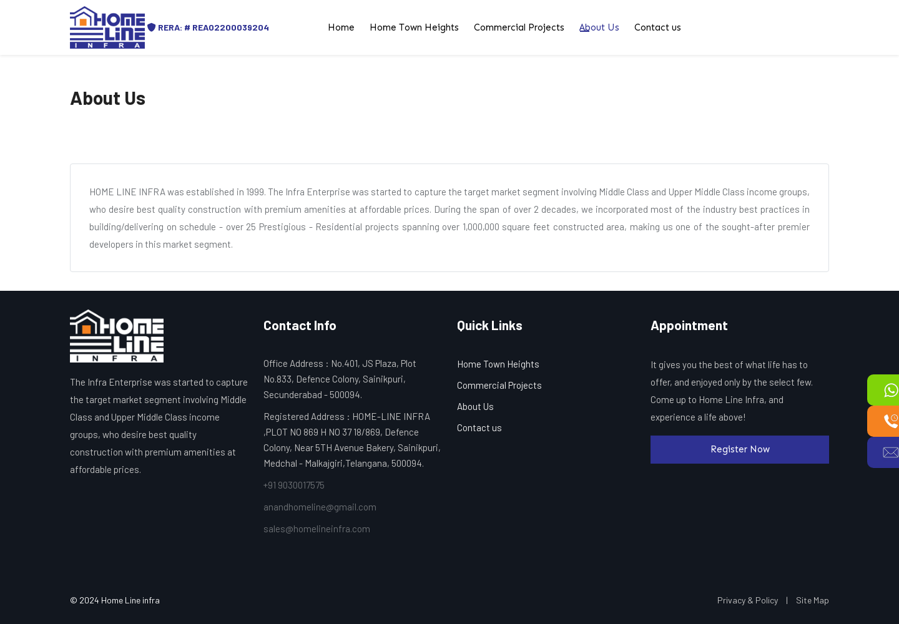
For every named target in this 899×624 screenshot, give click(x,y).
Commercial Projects (519, 27)
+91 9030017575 (294, 484)
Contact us (657, 27)
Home (341, 27)
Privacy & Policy (747, 600)
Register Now (740, 449)
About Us (599, 27)
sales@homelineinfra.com (316, 528)
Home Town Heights (414, 27)
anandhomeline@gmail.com (319, 506)
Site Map (812, 600)
